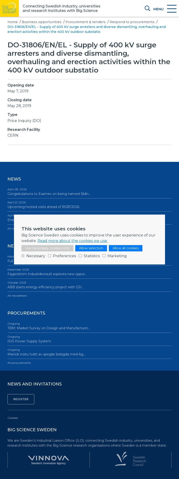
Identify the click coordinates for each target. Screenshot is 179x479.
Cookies (12, 418)
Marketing (117, 256)
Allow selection (91, 248)
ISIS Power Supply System (89, 339)
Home (12, 22)
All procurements (19, 362)
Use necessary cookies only (47, 248)
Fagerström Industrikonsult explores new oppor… (89, 271)
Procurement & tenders (85, 22)
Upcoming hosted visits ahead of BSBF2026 (89, 204)
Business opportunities (42, 22)
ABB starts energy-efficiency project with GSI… (89, 285)
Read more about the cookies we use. (73, 241)
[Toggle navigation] (164, 9)
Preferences (64, 256)
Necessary (35, 256)
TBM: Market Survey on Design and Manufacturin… (89, 326)
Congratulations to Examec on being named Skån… (89, 191)
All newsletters (17, 295)
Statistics (92, 256)
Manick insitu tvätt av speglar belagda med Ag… (89, 352)
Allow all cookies (126, 248)
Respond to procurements (132, 22)
